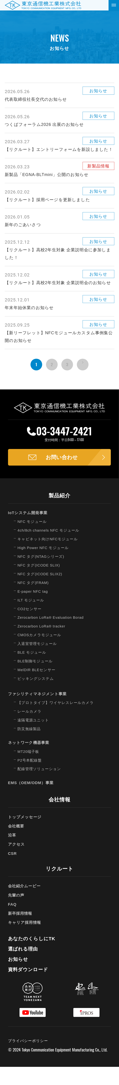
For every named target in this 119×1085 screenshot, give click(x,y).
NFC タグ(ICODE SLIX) (40, 583)
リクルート (59, 886)
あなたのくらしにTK (33, 956)
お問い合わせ (62, 474)
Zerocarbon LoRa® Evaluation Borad (53, 635)
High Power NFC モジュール (45, 565)
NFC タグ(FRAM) (34, 600)
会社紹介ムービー (26, 903)
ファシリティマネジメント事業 (40, 711)
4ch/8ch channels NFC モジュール (51, 548)
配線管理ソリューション (41, 786)
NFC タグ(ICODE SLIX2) (41, 592)
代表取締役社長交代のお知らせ (38, 99)
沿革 (12, 853)
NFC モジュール (33, 539)
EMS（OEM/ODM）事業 (33, 800)
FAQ (12, 922)
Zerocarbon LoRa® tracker (43, 644)
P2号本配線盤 (30, 778)
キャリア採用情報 (26, 940)
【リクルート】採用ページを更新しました (51, 207)
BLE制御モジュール (36, 679)
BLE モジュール (33, 670)
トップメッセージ (26, 834)
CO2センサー (30, 626)
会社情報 (59, 817)
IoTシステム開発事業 (29, 530)
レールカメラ (30, 729)
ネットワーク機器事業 (30, 760)
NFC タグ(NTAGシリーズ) (42, 574)
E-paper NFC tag (34, 609)
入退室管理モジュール (38, 661)
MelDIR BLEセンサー (38, 687)
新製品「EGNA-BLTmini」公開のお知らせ (50, 182)
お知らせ (19, 977)
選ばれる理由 (24, 967)
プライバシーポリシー (30, 1058)
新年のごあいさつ (24, 232)
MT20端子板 (29, 769)
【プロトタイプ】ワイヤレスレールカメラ (59, 720)
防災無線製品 (30, 746)
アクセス (17, 862)
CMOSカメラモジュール (41, 653)
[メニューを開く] (114, 5)
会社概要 (17, 844)
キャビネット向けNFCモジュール (50, 557)
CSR (13, 871)
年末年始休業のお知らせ (31, 322)
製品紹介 (59, 513)
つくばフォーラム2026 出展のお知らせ (47, 124)
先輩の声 (17, 913)
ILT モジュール (32, 618)
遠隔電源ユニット (34, 738)
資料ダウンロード (29, 987)
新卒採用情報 (21, 931)
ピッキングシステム (37, 696)
